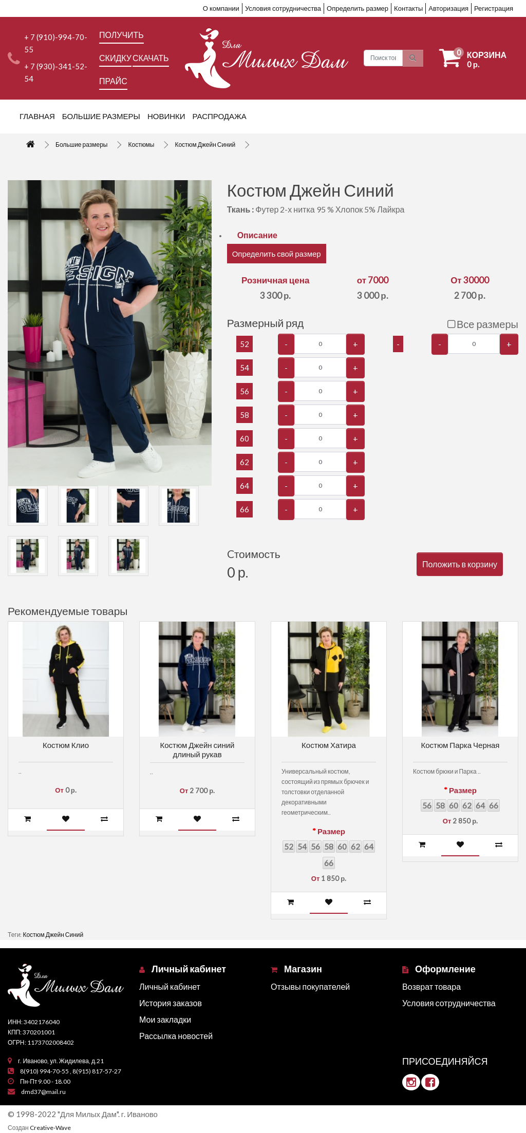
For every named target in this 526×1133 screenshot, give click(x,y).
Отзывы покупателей (310, 986)
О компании (221, 8)
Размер (331, 831)
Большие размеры (101, 116)
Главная (37, 116)
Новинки (166, 116)
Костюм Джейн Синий (205, 144)
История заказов (170, 1003)
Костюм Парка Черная (460, 745)
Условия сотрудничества (283, 8)
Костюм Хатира (329, 745)
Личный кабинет (169, 986)
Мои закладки (165, 1019)
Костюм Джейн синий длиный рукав (197, 749)
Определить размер (357, 8)
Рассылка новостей (176, 1036)
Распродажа (220, 116)
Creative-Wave (50, 1127)
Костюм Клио (66, 745)
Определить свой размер (276, 253)
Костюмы (141, 144)
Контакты (408, 8)
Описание (257, 235)
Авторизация (448, 8)
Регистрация (493, 8)
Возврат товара (431, 986)
